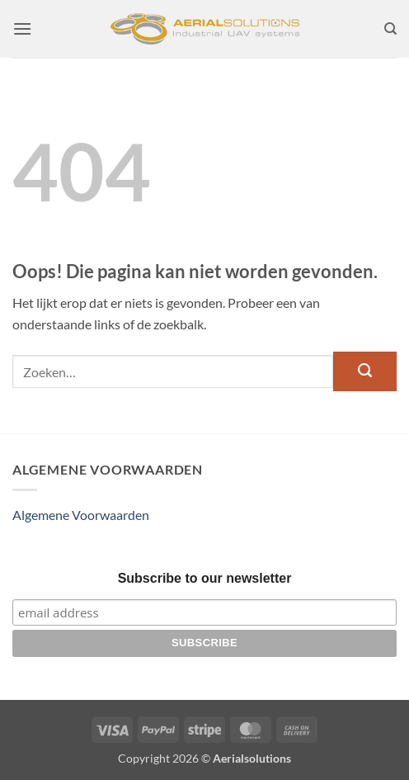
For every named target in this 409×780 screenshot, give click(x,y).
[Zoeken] (390, 29)
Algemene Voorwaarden (80, 514)
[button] (22, 28)
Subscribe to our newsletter (205, 578)
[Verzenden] (365, 371)
